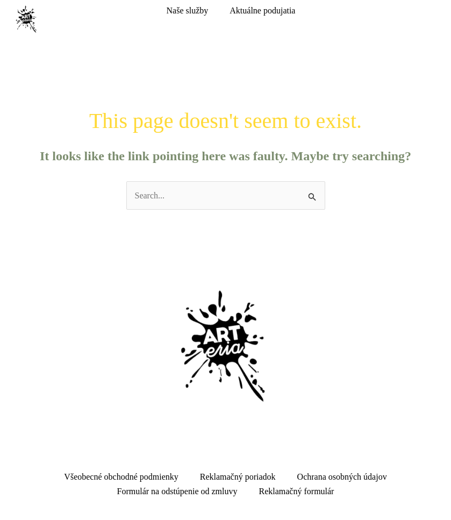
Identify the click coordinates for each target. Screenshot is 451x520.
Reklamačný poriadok (238, 476)
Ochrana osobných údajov (342, 476)
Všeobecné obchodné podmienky (121, 476)
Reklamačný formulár (296, 491)
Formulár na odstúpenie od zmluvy (177, 491)
